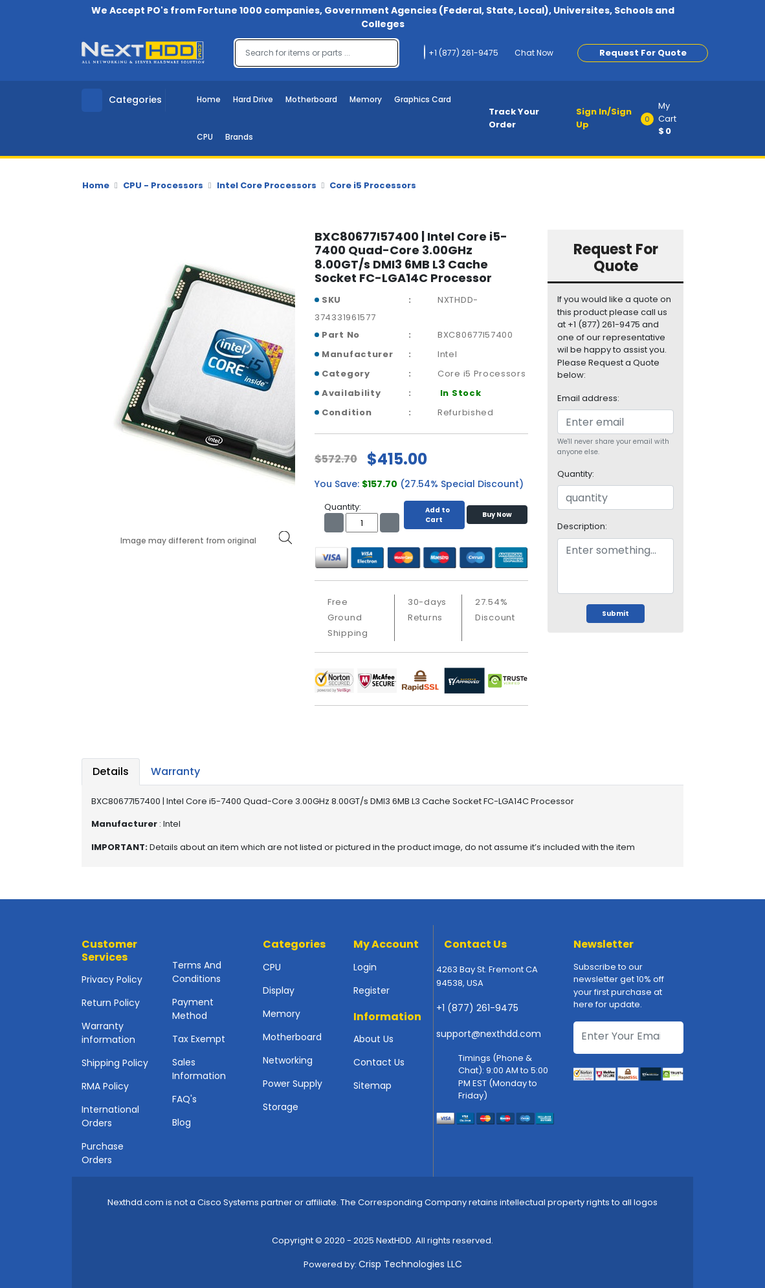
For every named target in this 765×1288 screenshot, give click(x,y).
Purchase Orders (103, 1153)
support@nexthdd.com (488, 1033)
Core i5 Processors (372, 185)
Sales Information (199, 1069)
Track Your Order (514, 118)
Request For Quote (643, 53)
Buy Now (497, 514)
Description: (582, 526)
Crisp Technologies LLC (410, 1264)
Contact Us (379, 1062)
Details (111, 771)
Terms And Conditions (196, 972)
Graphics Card (422, 99)
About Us (373, 1038)
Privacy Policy (112, 979)
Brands (239, 136)
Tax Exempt (198, 1038)
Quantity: (575, 474)
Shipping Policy (115, 1062)
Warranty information (108, 1033)
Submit (615, 613)
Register (371, 990)
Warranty (175, 771)
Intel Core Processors (266, 185)
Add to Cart (434, 515)
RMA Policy (105, 1086)
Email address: (588, 398)
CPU (205, 136)
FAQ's (184, 1099)
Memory (365, 99)
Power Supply (292, 1083)
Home (209, 99)
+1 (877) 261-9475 (477, 1007)
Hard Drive (253, 99)
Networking (288, 1060)
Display (278, 990)
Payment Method (193, 1009)
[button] (666, 118)
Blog (181, 1122)
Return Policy (111, 1002)
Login (365, 967)
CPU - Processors (163, 185)
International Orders (110, 1116)
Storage (280, 1106)
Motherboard (311, 99)
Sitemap (372, 1085)
